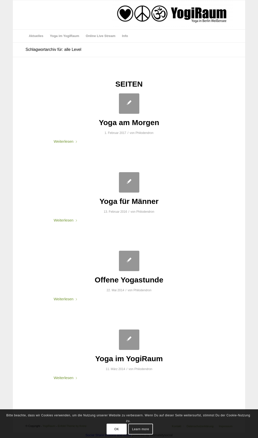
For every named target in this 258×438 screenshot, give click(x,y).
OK (116, 429)
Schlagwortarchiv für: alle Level (53, 49)
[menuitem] (36, 36)
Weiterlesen (66, 141)
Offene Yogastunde (129, 280)
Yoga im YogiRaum (129, 358)
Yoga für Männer (129, 201)
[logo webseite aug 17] (172, 14)
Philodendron (144, 133)
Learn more (140, 429)
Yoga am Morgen (129, 122)
